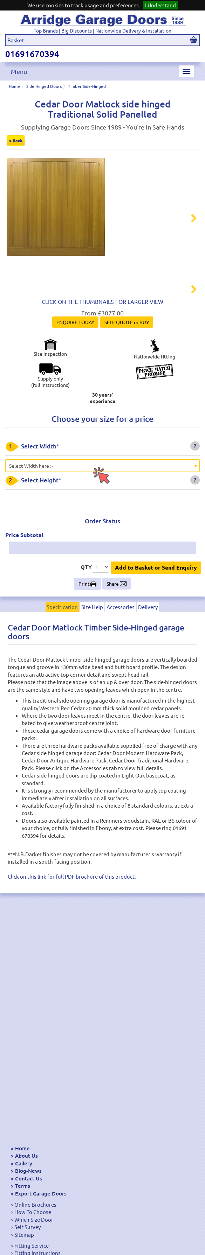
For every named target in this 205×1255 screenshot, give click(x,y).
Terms (22, 1185)
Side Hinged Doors (44, 86)
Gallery (23, 1163)
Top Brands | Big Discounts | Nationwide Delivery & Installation (102, 30)
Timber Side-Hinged (87, 86)
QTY (86, 587)
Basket (15, 40)
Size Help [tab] (92, 628)
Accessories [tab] (121, 628)
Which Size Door (33, 1219)
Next (190, 219)
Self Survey (27, 1226)
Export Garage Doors (41, 1193)
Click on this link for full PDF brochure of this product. (72, 897)
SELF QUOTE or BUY (126, 343)
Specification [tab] (62, 628)
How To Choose (32, 1211)
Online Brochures (35, 1204)
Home (14, 86)
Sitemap (24, 1234)
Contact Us (28, 1178)
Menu (19, 71)
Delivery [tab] (148, 628)
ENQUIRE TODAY (75, 343)
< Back (15, 140)
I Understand (160, 5)
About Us (26, 1155)
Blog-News (28, 1170)
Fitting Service (31, 1245)
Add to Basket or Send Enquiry (156, 588)
